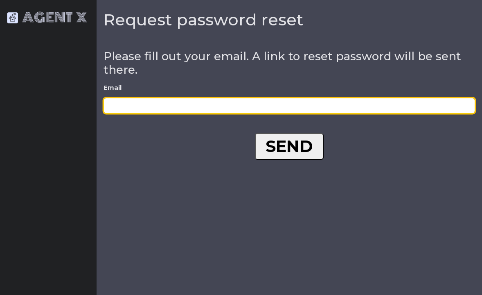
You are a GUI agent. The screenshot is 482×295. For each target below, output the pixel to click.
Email (113, 87)
